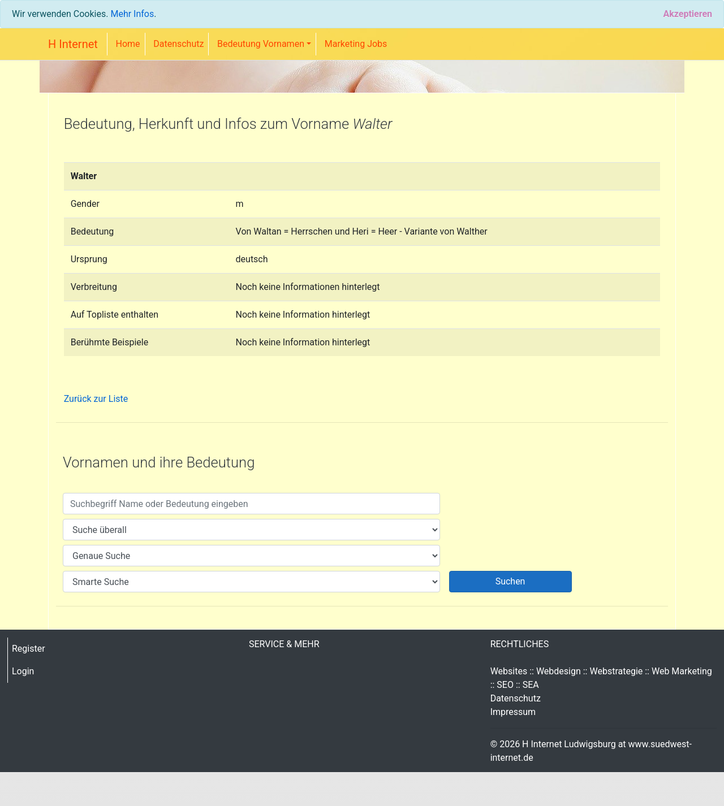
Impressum (513, 712)
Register (28, 648)
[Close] (687, 14)
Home (128, 43)
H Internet (73, 44)
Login (23, 671)
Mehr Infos (132, 13)
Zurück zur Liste (96, 398)
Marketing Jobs (356, 43)
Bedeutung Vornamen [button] (260, 43)
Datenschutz (178, 43)
